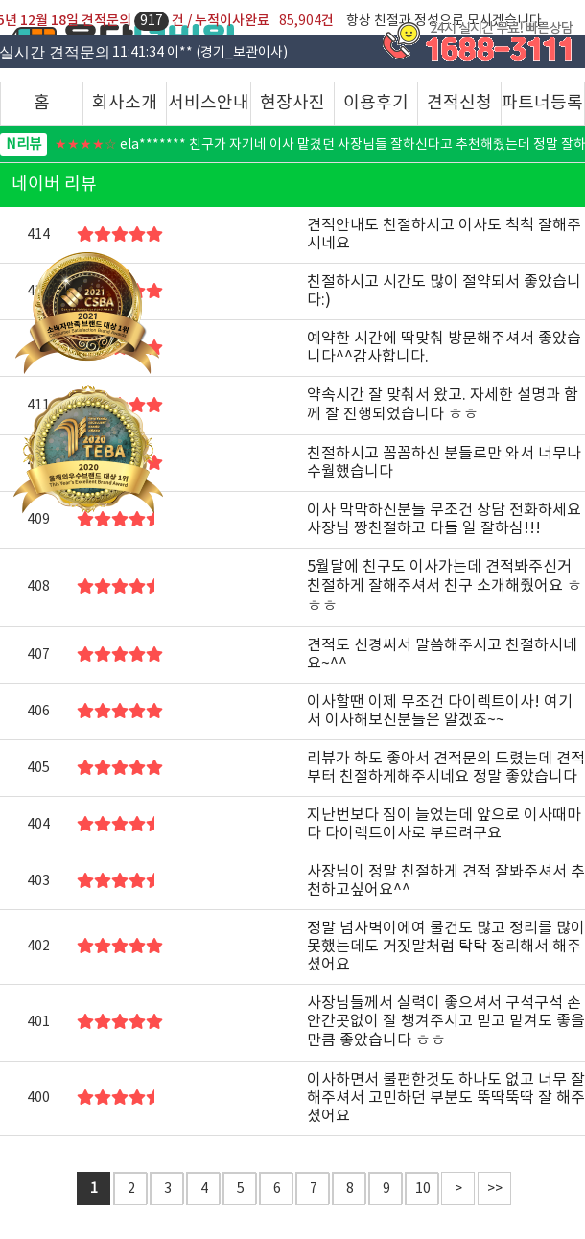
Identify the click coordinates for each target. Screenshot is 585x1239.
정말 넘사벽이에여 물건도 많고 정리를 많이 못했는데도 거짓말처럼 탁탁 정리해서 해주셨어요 (446, 946)
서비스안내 (208, 103)
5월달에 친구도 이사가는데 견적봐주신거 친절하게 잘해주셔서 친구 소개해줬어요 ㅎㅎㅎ (444, 586)
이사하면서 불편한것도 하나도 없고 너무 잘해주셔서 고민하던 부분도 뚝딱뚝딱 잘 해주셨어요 (446, 1098)
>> (495, 1189)
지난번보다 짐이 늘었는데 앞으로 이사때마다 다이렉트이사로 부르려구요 (444, 824)
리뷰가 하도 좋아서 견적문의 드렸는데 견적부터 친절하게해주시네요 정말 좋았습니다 (446, 767)
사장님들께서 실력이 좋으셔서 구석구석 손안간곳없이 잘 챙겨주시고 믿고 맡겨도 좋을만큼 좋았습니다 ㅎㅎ (446, 1021)
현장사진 (292, 103)
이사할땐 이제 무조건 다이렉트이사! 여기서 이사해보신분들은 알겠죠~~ (440, 711)
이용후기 (376, 103)
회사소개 (124, 103)
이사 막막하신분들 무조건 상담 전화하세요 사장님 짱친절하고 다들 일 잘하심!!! (444, 519)
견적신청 (459, 103)
